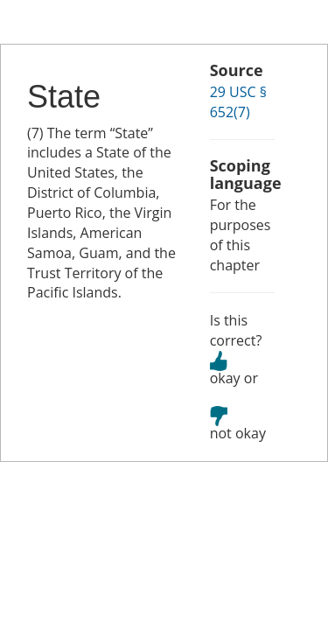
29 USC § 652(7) (238, 102)
